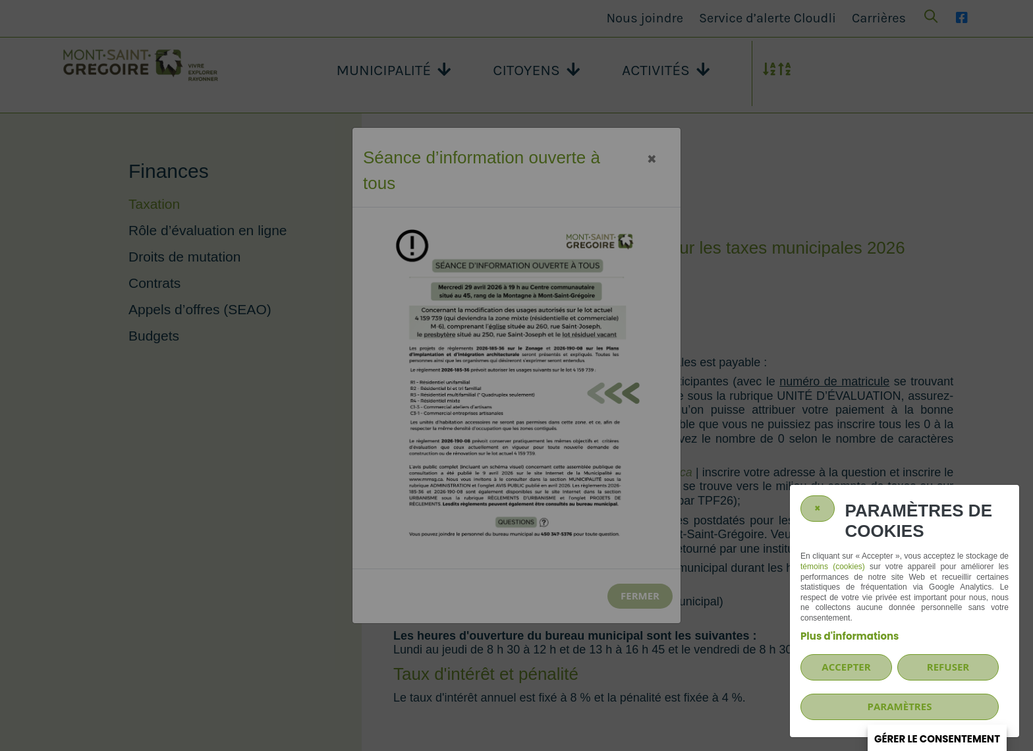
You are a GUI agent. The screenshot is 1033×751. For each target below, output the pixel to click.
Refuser (948, 666)
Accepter (846, 666)
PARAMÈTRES (900, 706)
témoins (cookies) (832, 566)
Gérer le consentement (937, 739)
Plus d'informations (849, 636)
